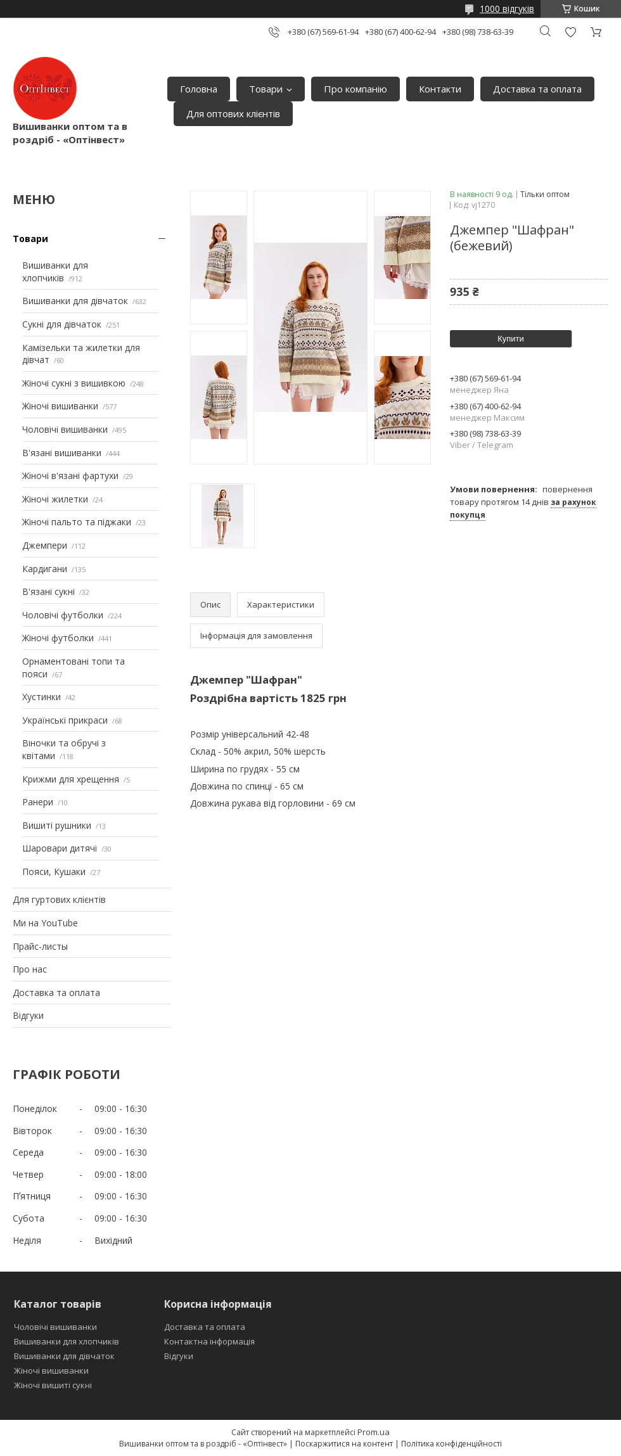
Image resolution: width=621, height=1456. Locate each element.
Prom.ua (373, 1432)
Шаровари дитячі (59, 848)
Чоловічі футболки (62, 615)
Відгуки (28, 1015)
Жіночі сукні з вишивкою (73, 383)
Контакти (440, 88)
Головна (198, 88)
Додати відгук (570, 32)
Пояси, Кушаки (54, 871)
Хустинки (41, 697)
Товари (266, 88)
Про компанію (355, 88)
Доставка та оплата (537, 88)
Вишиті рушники (56, 825)
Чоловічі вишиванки (65, 429)
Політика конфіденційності (451, 1443)
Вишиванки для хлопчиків (55, 271)
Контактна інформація (209, 1341)
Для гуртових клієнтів (59, 899)
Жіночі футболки (58, 638)
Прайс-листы (40, 946)
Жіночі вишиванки (60, 406)
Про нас (30, 969)
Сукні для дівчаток (61, 324)
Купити (510, 338)
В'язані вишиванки (61, 453)
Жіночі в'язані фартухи (70, 475)
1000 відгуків (507, 9)
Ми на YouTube (45, 923)
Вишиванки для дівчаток (75, 301)
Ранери (37, 802)
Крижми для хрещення (70, 779)
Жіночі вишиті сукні (53, 1385)
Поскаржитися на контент (344, 1443)
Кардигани (44, 569)
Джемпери (44, 545)
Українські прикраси (65, 720)
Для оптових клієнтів (233, 113)
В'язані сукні (48, 591)
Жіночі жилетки (55, 499)
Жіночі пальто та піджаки (76, 522)
